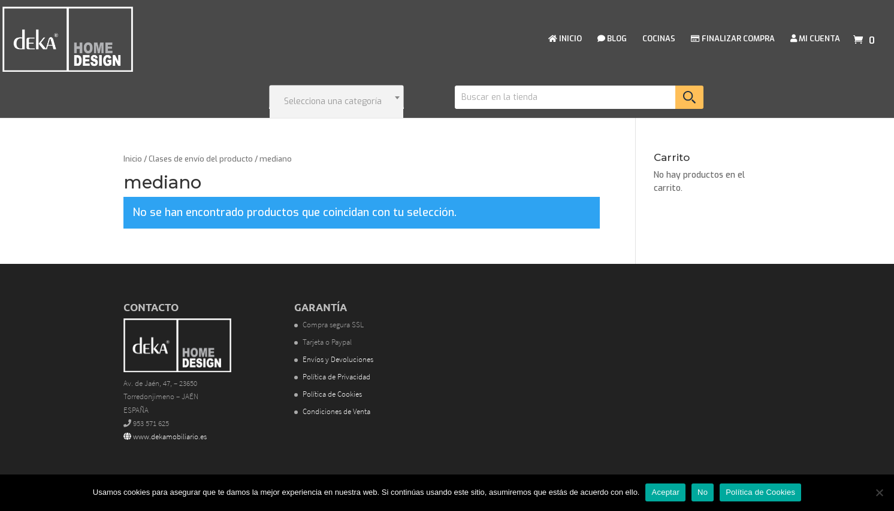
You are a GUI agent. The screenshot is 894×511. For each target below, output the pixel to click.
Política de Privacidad (336, 377)
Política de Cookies (332, 394)
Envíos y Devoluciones (338, 359)
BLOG (612, 39)
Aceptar (665, 492)
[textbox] (336, 102)
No (702, 492)
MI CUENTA (815, 39)
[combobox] (336, 97)
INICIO (565, 39)
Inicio (132, 159)
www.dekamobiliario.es (165, 436)
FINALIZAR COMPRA (733, 39)
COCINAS (658, 39)
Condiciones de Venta (336, 411)
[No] (879, 492)
